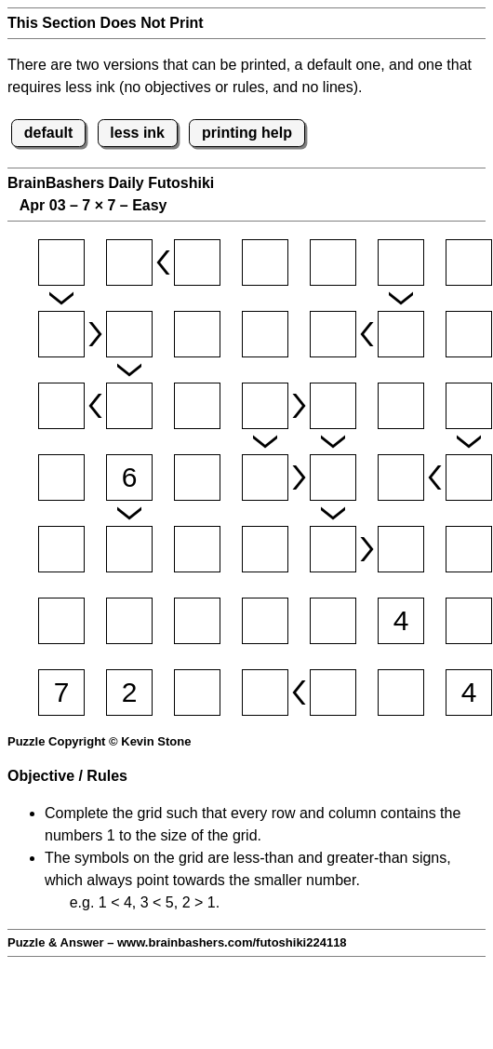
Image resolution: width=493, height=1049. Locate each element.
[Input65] (333, 621)
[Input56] (401, 549)
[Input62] (129, 621)
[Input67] (469, 621)
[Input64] (265, 621)
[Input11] (61, 262)
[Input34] (265, 406)
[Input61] (61, 621)
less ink (137, 133)
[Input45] (333, 477)
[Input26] (401, 334)
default (48, 133)
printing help (247, 133)
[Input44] (265, 477)
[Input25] (333, 334)
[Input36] (401, 406)
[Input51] (61, 549)
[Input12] (129, 262)
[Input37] (469, 406)
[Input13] (197, 262)
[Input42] (129, 477)
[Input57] (469, 549)
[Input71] (61, 692)
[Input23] (197, 334)
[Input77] (469, 692)
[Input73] (197, 692)
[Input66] (401, 621)
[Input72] (129, 692)
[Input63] (197, 621)
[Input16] (401, 262)
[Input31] (61, 406)
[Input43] (197, 477)
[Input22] (129, 334)
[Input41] (61, 477)
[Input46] (401, 477)
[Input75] (333, 692)
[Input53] (197, 549)
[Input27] (469, 334)
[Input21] (61, 334)
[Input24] (265, 334)
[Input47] (469, 477)
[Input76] (401, 692)
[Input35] (333, 406)
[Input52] (129, 549)
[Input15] (333, 262)
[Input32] (129, 406)
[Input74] (265, 692)
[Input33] (197, 406)
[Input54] (265, 549)
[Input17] (469, 262)
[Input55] (333, 549)
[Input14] (265, 262)
